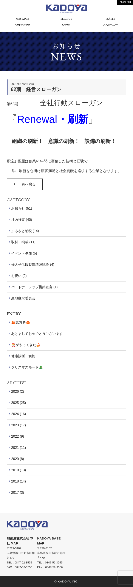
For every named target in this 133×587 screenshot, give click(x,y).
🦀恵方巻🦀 (20, 322)
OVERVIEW (22, 25)
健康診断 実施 (23, 356)
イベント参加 (21, 253)
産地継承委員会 (23, 298)
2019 (15, 470)
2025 (15, 403)
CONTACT (110, 25)
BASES (110, 19)
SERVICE (66, 19)
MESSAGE (22, 19)
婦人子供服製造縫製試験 (30, 264)
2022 (15, 436)
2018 (15, 481)
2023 (15, 425)
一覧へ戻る (27, 184)
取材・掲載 (19, 242)
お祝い (16, 276)
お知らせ (18, 208)
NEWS (66, 25)
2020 (15, 459)
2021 (15, 447)
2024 (15, 414)
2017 (15, 492)
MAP (14, 543)
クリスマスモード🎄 (27, 367)
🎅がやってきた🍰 (25, 345)
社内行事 (18, 220)
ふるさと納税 (21, 231)
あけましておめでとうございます (37, 333)
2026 (15, 391)
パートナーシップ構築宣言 (32, 287)
